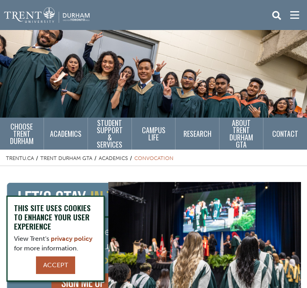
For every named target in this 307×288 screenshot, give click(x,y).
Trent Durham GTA (66, 158)
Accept (55, 265)
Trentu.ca (20, 158)
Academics (66, 133)
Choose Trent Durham (22, 133)
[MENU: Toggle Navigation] (294, 15)
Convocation (153, 158)
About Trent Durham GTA (241, 134)
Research (197, 133)
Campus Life (153, 133)
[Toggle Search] (276, 15)
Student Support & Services (110, 134)
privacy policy (71, 238)
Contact (285, 133)
